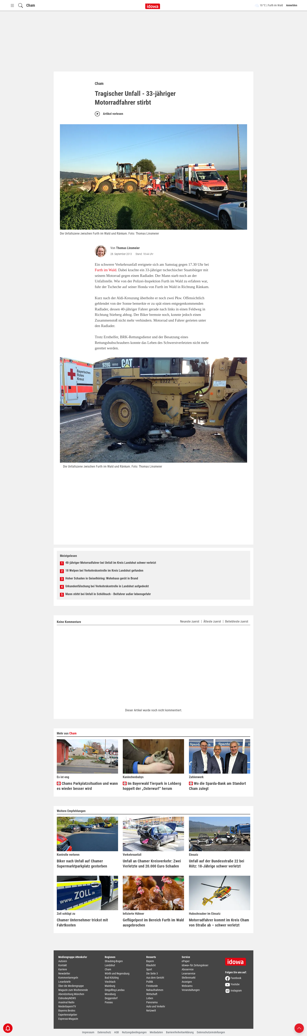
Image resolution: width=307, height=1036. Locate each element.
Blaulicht (151, 965)
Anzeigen (187, 981)
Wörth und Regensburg (117, 973)
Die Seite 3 (152, 973)
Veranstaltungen (191, 990)
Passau (109, 1002)
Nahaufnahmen (154, 990)
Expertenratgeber (67, 1014)
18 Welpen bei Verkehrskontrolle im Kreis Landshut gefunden (104, 570)
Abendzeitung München (71, 994)
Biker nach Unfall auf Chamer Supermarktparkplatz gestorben (82, 863)
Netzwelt (151, 1010)
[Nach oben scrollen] (299, 1028)
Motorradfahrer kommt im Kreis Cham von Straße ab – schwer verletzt (219, 922)
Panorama (152, 1002)
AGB (116, 1032)
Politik (149, 981)
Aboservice (188, 969)
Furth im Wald (105, 270)
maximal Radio (66, 1002)
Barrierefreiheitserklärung (180, 1032)
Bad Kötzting (112, 977)
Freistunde (152, 985)
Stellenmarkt (188, 977)
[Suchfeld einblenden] (20, 5)
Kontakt (62, 965)
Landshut (110, 965)
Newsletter (64, 973)
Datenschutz (104, 1032)
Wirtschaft (151, 994)
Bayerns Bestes (66, 1010)
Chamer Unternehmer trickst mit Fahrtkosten (82, 922)
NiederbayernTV (67, 1006)
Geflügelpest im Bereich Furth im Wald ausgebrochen (153, 922)
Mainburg (110, 985)
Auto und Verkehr (155, 1006)
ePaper (186, 961)
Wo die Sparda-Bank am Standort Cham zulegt (217, 786)
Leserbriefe (64, 981)
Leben (149, 998)
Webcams (187, 985)
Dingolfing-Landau (115, 990)
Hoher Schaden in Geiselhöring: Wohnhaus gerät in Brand (101, 578)
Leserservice (188, 973)
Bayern (150, 961)
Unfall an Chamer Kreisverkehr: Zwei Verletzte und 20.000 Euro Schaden (152, 863)
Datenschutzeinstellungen (211, 1032)
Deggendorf (111, 998)
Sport (149, 969)
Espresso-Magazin (68, 1018)
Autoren (62, 961)
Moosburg (110, 994)
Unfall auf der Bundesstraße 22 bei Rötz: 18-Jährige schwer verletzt (216, 863)
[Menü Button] (12, 5)
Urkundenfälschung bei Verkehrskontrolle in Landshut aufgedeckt (107, 586)
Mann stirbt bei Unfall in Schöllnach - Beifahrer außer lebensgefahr (108, 594)
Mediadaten (156, 1032)
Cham (30, 5)
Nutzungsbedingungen (134, 1032)
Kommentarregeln (68, 977)
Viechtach (110, 981)
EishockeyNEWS (67, 998)
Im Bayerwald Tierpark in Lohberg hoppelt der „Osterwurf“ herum (152, 786)
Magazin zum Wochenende (73, 990)
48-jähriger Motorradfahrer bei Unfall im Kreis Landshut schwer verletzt (110, 563)
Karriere (62, 969)
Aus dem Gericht (155, 977)
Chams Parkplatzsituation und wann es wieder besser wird (87, 786)
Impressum (88, 1032)
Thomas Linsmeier (128, 248)
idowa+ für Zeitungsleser (195, 965)
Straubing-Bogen (114, 961)
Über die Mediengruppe (71, 985)
